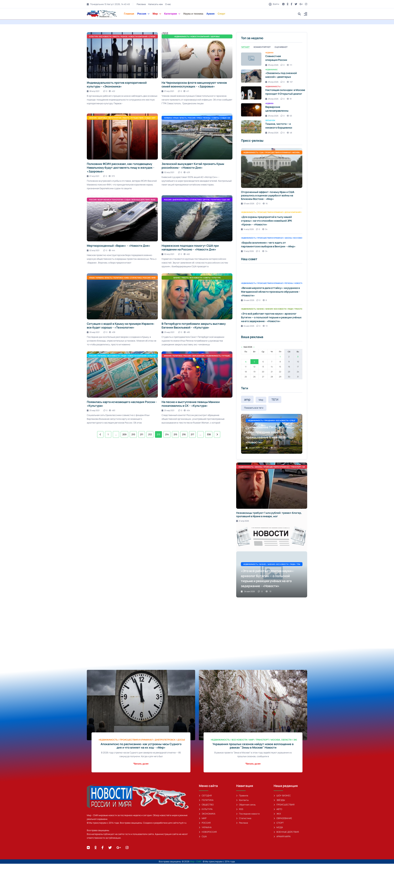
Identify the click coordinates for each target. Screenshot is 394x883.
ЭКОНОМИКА (207, 813)
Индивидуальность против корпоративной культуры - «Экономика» (117, 84)
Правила (242, 795)
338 (209, 434)
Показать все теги (253, 407)
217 (192, 434)
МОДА (278, 827)
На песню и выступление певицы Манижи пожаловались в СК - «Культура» (191, 403)
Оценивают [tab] (281, 47)
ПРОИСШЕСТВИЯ (284, 804)
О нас (168, 4)
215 (175, 434)
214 (167, 434)
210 (133, 434)
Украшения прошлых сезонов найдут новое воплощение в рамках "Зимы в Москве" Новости (253, 745)
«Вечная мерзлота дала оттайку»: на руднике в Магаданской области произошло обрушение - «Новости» (270, 291)
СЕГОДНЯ (205, 795)
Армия (210, 13)
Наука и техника (193, 13)
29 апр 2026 (271, 65)
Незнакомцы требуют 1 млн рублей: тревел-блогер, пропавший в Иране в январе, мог (269, 514)
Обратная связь (246, 804)
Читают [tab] (245, 47)
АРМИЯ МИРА (282, 836)
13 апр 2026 (247, 251)
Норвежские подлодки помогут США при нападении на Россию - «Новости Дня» (190, 247)
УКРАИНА (205, 827)
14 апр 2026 (247, 229)
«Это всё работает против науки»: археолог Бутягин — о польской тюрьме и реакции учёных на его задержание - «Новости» (271, 317)
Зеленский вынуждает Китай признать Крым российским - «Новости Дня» (193, 165)
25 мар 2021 (168, 332)
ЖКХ (277, 813)
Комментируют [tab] (262, 47)
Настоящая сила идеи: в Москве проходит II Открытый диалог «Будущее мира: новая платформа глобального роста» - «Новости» (286, 95)
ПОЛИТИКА (206, 800)
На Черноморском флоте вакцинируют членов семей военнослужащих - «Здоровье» (194, 84)
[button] (305, 14)
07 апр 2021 (168, 91)
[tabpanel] (271, 93)
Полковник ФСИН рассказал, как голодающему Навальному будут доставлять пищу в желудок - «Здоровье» (120, 167)
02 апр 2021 (168, 172)
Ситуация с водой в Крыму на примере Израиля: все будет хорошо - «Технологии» (120, 325)
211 (141, 434)
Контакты (242, 800)
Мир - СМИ (196, 861)
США (203, 836)
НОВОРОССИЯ (208, 831)
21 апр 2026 (242, 521)
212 (150, 434)
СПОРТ (279, 822)
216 (184, 434)
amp (247, 399)
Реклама (141, 4)
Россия (143, 13)
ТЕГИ (274, 399)
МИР (202, 818)
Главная (129, 13)
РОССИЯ (205, 822)
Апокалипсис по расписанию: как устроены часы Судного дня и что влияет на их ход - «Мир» (141, 745)
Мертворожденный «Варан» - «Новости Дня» (118, 245)
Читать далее (140, 763)
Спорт (221, 13)
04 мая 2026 (247, 300)
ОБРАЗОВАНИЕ (283, 818)
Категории (172, 13)
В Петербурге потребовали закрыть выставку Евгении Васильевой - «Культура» (194, 325)
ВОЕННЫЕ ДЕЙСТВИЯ (286, 831)
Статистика (243, 818)
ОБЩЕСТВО (206, 804)
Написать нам (155, 4)
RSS (239, 809)
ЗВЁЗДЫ (279, 800)
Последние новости (248, 813)
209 (124, 434)
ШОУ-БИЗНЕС (282, 795)
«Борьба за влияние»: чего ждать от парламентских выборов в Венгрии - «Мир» (268, 244)
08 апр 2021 (93, 91)
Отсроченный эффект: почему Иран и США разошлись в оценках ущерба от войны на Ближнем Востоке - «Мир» (267, 195)
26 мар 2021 (93, 332)
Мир (157, 13)
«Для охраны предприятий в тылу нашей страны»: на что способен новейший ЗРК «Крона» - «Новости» (266, 220)
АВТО (278, 809)
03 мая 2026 (247, 203)
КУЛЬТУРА (206, 809)
